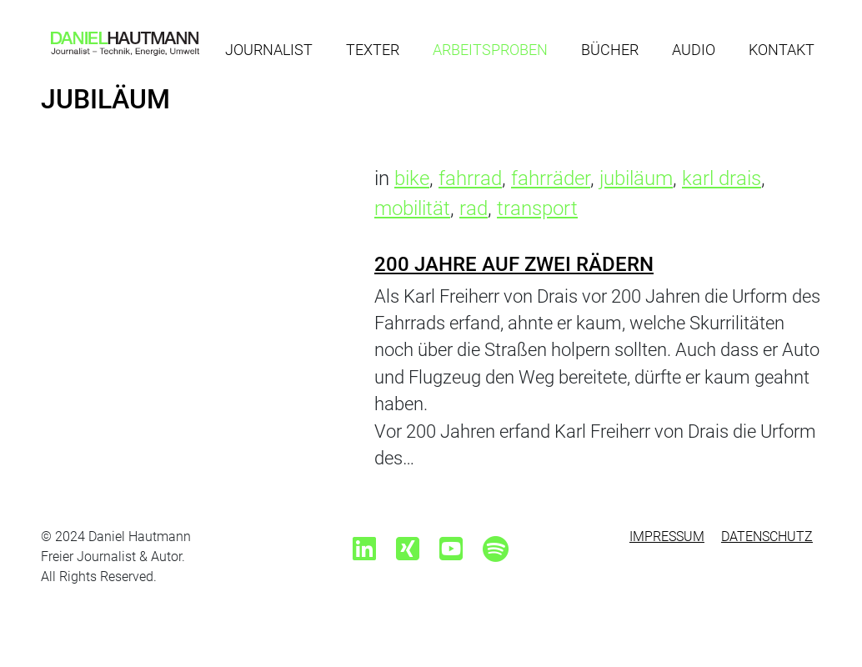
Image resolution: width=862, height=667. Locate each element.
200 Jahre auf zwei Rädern (514, 264)
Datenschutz (767, 536)
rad (473, 208)
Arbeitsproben (490, 49)
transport (537, 208)
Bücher (610, 49)
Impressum (666, 536)
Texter (372, 49)
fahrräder (550, 178)
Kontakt (781, 49)
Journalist (269, 49)
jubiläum (636, 178)
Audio (693, 49)
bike (411, 178)
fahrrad (470, 178)
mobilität (412, 208)
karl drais (721, 178)
